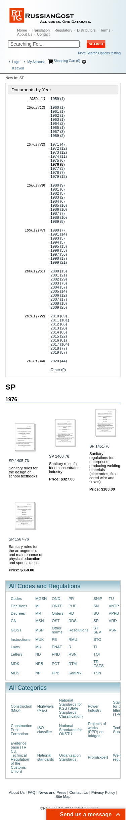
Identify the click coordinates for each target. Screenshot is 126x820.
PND (56, 654)
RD (71, 613)
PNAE (57, 647)
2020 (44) (58, 361)
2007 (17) (58, 299)
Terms (105, 30)
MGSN (41, 599)
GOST (16, 630)
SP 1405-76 (19, 461)
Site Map (63, 797)
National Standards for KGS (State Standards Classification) (71, 708)
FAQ (31, 792)
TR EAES (98, 664)
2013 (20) (58, 328)
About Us (24, 34)
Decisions (19, 606)
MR (38, 613)
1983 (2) (57, 197)
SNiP (97, 599)
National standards (45, 757)
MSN (39, 621)
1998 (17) (58, 258)
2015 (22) (58, 336)
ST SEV (97, 630)
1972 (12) (58, 148)
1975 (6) (57, 160)
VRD (113, 621)
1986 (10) (58, 209)
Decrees (18, 613)
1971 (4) (57, 144)
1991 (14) (58, 234)
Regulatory (63, 30)
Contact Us (78, 792)
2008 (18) (58, 303)
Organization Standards (70, 757)
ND (38, 654)
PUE (72, 606)
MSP (39, 630)
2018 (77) (58, 348)
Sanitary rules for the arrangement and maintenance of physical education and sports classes (25, 555)
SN (96, 606)
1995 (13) (58, 246)
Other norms (57, 630)
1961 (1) (57, 111)
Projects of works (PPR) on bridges (97, 730)
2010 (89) (58, 316)
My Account (36, 62)
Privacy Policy (103, 792)
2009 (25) (58, 307)
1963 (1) (57, 119)
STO (97, 639)
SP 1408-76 (59, 456)
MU (38, 647)
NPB (39, 664)
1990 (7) (57, 230)
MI (37, 606)
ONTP (57, 606)
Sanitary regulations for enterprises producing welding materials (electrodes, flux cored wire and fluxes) (104, 468)
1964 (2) (57, 123)
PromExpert (98, 757)
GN (13, 621)
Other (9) (58, 370)
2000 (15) (58, 271)
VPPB (114, 613)
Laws (15, 647)
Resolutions (78, 630)
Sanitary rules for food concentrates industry (64, 468)
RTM (73, 664)
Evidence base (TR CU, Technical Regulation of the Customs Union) (20, 757)
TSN (97, 673)
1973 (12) (58, 152)
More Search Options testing (99, 53)
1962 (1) (57, 115)
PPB (55, 673)
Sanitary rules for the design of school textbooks (23, 472)
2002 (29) (58, 279)
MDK (15, 664)
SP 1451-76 (99, 446)
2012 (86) (58, 324)
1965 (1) (57, 127)
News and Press (52, 792)
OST (55, 621)
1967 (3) (57, 132)
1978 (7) (57, 172)
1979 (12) (58, 176)
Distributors (86, 30)
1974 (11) (58, 156)
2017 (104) (59, 344)
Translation (41, 30)
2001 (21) (58, 275)
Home (22, 30)
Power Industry (94, 708)
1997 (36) (58, 254)
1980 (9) (57, 185)
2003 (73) (58, 283)
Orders (58, 613)
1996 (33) (58, 250)
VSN (113, 630)
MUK (39, 639)
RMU (73, 639)
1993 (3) (57, 238)
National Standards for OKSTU (70, 730)
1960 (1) (57, 107)
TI (95, 647)
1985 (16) (58, 205)
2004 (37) (58, 287)
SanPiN (75, 673)
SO (96, 613)
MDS (15, 673)
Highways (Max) (45, 708)
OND (56, 599)
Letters (17, 654)
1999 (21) (58, 262)
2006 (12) (58, 295)
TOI (96, 654)
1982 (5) (57, 193)
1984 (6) (57, 201)
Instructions (20, 639)
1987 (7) (57, 213)
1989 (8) (57, 221)
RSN (73, 654)
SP (95, 621)
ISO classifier (44, 730)
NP (38, 673)
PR (71, 599)
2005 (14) (58, 291)
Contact (43, 34)
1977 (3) (57, 168)
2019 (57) (58, 352)
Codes (16, 599)
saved (18, 68)
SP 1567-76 (19, 539)
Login (16, 62)
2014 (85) (58, 332)
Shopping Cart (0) (67, 61)
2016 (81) (58, 340)
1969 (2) (57, 136)
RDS (73, 621)
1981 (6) (57, 189)
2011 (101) (59, 320)
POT (55, 664)
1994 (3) (57, 242)
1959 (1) (57, 99)
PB (54, 639)
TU (111, 599)
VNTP (114, 606)
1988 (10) (58, 217)
